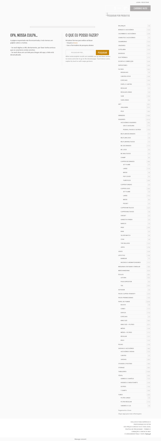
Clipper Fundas (126, 184)
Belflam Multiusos (128, 142)
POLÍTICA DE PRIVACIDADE (134, 429)
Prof (122, 227)
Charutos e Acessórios (126, 37)
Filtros (121, 69)
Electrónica (122, 57)
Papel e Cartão (126, 84)
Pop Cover (127, 176)
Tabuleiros (122, 371)
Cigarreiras (122, 41)
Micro (125, 172)
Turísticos (127, 180)
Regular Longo (126, 92)
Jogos (120, 251)
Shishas (123, 359)
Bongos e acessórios (126, 30)
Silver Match (125, 235)
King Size (124, 320)
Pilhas (120, 344)
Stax (122, 239)
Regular (124, 88)
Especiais (124, 80)
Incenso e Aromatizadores (131, 262)
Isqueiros (121, 119)
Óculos (121, 274)
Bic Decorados (126, 145)
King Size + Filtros (127, 324)
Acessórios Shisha (127, 351)
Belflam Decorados (128, 134)
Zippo (123, 247)
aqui (124, 414)
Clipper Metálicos (127, 208)
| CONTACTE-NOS (145, 431)
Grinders (121, 115)
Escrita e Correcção (125, 61)
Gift (119, 104)
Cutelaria (122, 49)
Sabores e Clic (126, 406)
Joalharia (124, 107)
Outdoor (121, 290)
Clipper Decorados (127, 161)
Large (125, 168)
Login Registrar (142, 2)
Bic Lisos (124, 149)
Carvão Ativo (126, 76)
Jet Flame (126, 164)
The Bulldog (125, 243)
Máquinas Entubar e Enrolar (129, 266)
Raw (122, 231)
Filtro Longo (125, 398)
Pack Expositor (126, 281)
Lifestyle (121, 255)
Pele (122, 111)
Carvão (123, 355)
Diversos (121, 53)
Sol (122, 285)
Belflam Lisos (126, 138)
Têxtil (120, 375)
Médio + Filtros (126, 332)
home (76, 43)
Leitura (123, 277)
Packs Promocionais (125, 297)
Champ (123, 157)
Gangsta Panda (126, 219)
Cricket (123, 215)
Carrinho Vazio (140, 8)
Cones (123, 308)
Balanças (121, 26)
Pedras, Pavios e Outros (132, 129)
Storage (121, 367)
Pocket (125, 203)
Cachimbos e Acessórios (127, 33)
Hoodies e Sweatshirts (129, 382)
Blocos (123, 305)
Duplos (123, 312)
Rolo (122, 340)
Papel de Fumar (124, 301)
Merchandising (124, 270)
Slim (122, 96)
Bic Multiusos (126, 153)
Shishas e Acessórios (126, 348)
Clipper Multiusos (127, 211)
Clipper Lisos (125, 188)
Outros (123, 386)
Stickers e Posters (125, 363)
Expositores (122, 65)
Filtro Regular (126, 402)
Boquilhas (124, 72)
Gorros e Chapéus (127, 378)
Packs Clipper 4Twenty (126, 294)
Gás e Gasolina (128, 125)
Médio (123, 328)
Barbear (124, 258)
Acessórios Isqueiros (128, 122)
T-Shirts (124, 390)
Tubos (120, 394)
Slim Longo (125, 100)
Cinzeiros (121, 45)
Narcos (123, 223)
